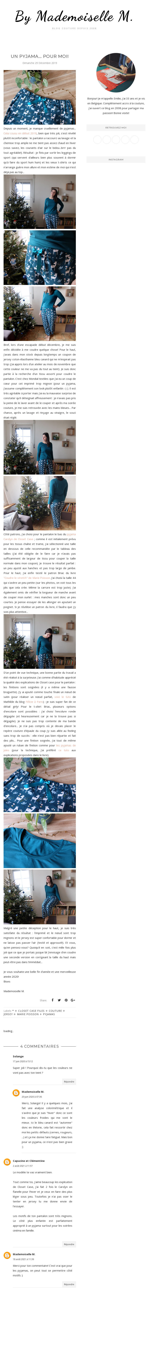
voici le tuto (63, 697)
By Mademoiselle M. (74, 16)
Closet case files (31, 1010)
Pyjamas (49, 1014)
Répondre (69, 1081)
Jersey (8, 1014)
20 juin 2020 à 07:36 (32, 1096)
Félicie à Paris (34, 701)
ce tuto (64, 750)
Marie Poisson (28, 1014)
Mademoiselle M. (33, 1091)
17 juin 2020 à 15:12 (23, 1061)
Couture (55, 1010)
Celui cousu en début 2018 (20, 133)
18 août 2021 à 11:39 (23, 1259)
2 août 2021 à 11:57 (23, 1165)
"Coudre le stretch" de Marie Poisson (27, 578)
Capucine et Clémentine (29, 1161)
